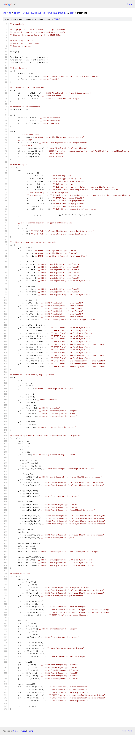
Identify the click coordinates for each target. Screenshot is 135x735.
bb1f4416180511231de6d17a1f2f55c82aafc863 (39, 12)
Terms (30, 731)
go (4, 12)
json (130, 731)
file (57, 19)
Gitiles (15, 731)
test (72, 12)
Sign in (129, 4)
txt (124, 731)
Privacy (23, 731)
